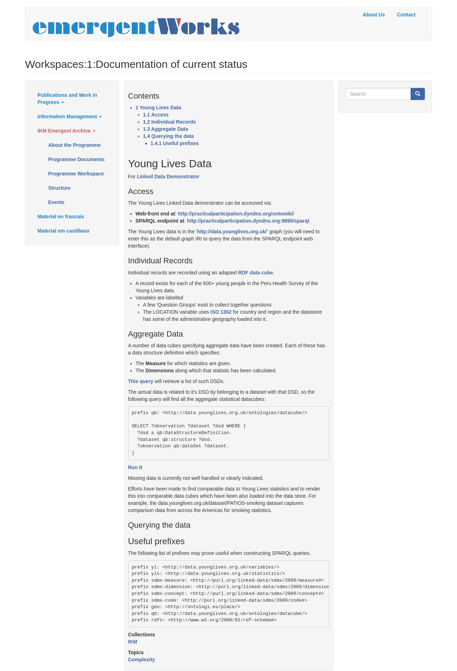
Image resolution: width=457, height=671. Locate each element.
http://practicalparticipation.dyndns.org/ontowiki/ (236, 214)
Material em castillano (63, 231)
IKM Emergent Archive (66, 131)
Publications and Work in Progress (67, 98)
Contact (406, 15)
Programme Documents (76, 159)
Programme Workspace (76, 174)
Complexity (141, 659)
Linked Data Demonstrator (168, 176)
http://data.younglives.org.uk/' (232, 231)
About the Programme (74, 145)
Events (56, 202)
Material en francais (60, 216)
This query (141, 381)
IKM (132, 642)
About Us (374, 15)
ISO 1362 (220, 312)
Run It (135, 467)
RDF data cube (255, 272)
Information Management (69, 116)
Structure (59, 188)
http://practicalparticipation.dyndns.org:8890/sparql (248, 221)
